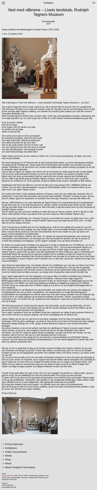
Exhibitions (11, 448)
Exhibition (48, 3)
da (93, 3)
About (8, 463)
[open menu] (3, 3)
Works (8, 456)
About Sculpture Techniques (20, 467)
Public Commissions (16, 452)
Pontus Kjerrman (14, 444)
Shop (8, 460)
